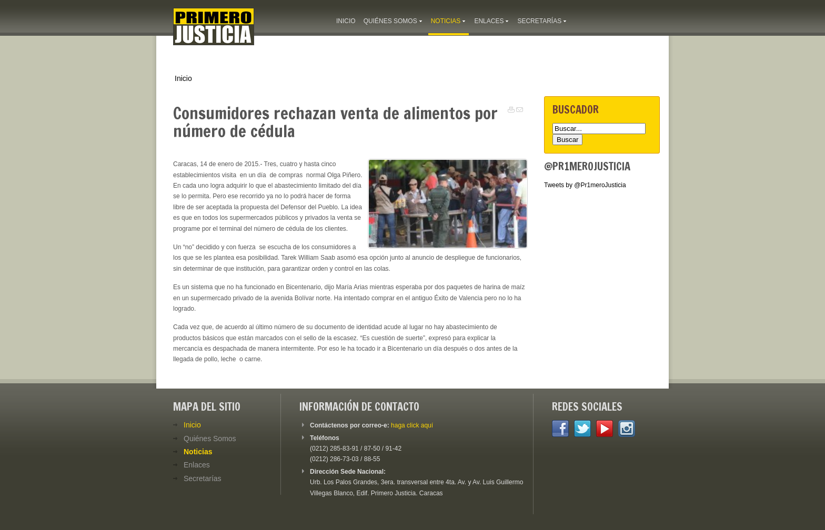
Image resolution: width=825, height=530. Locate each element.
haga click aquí (412, 425)
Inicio (183, 78)
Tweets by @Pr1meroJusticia (585, 185)
